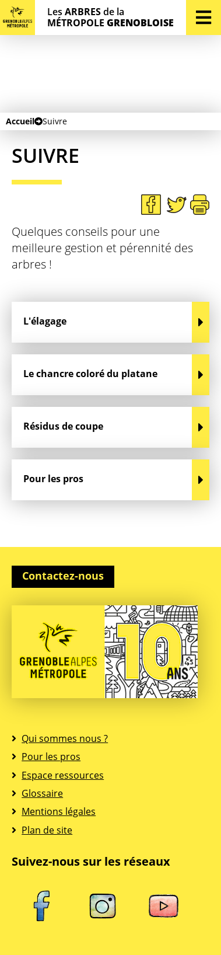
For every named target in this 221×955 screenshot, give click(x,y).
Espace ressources (63, 775)
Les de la (110, 17)
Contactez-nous (63, 576)
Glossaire (42, 793)
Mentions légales (59, 811)
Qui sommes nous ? (65, 738)
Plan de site (47, 830)
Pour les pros (51, 756)
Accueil (20, 121)
